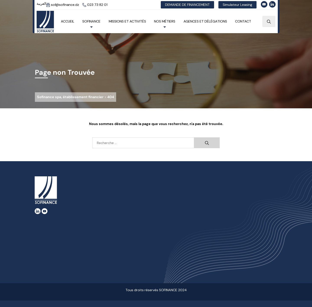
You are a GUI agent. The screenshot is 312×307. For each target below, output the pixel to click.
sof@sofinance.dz (62, 4)
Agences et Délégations (205, 21)
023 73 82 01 (94, 4)
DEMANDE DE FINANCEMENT (187, 4)
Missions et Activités (127, 21)
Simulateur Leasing (237, 4)
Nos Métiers (164, 21)
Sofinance (91, 21)
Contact (243, 21)
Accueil (67, 21)
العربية (41, 3)
